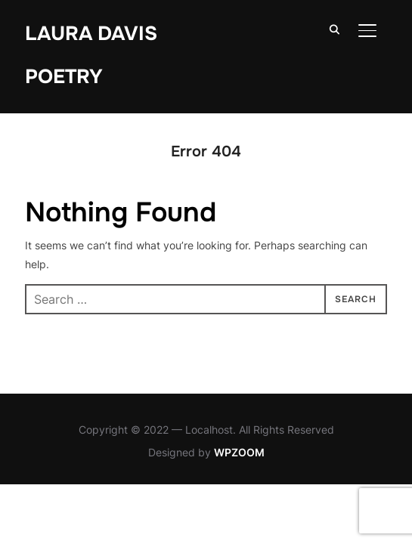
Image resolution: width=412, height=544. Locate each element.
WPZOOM (239, 452)
